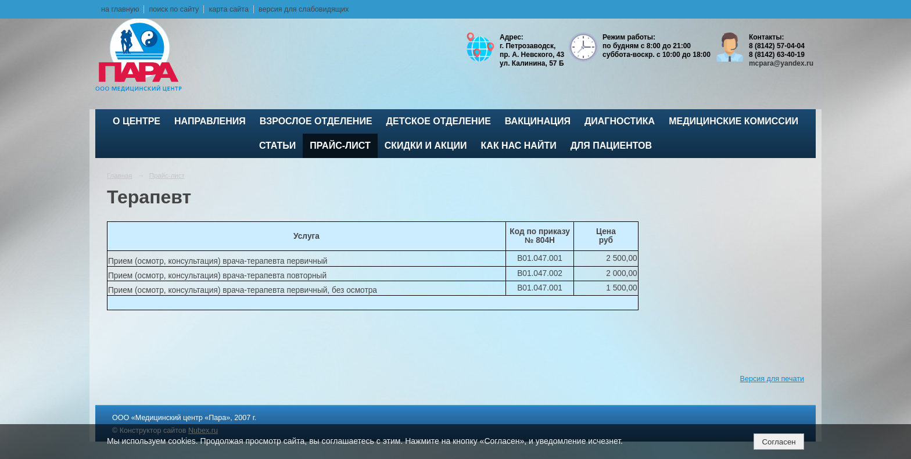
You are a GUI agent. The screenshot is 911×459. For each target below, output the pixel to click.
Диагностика (619, 121)
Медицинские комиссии (733, 121)
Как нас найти (519, 145)
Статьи (277, 145)
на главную (120, 9)
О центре (136, 121)
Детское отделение (438, 121)
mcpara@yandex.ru (781, 63)
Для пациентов (611, 145)
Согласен (778, 442)
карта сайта (229, 9)
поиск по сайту (174, 9)
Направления (210, 121)
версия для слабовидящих (304, 9)
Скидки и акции (426, 145)
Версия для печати (772, 379)
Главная (119, 175)
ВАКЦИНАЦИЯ (538, 121)
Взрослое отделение (316, 121)
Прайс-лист (340, 145)
